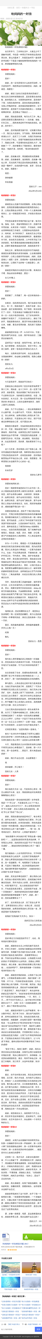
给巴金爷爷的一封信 (29, 1318)
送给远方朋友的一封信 (10, 1311)
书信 (33, 8)
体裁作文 (25, 8)
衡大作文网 (17, 1336)
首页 (18, 8)
